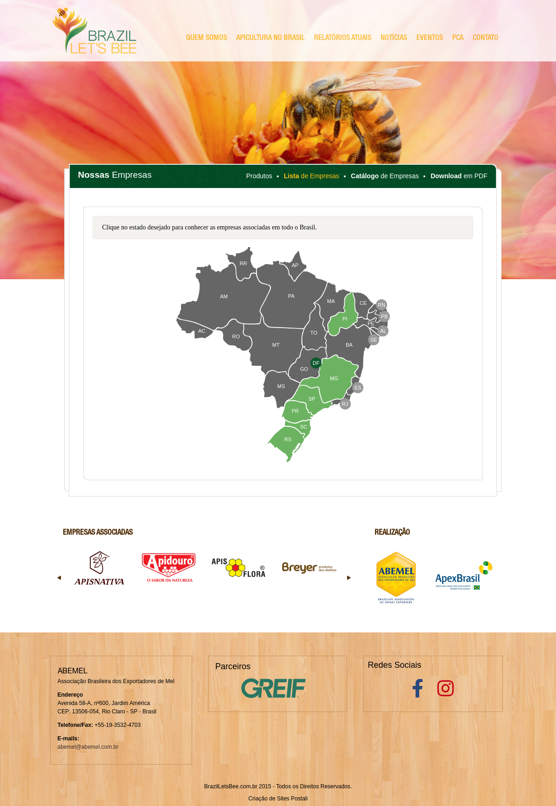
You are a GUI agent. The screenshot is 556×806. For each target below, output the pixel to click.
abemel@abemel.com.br (88, 747)
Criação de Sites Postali (278, 798)
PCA (457, 38)
